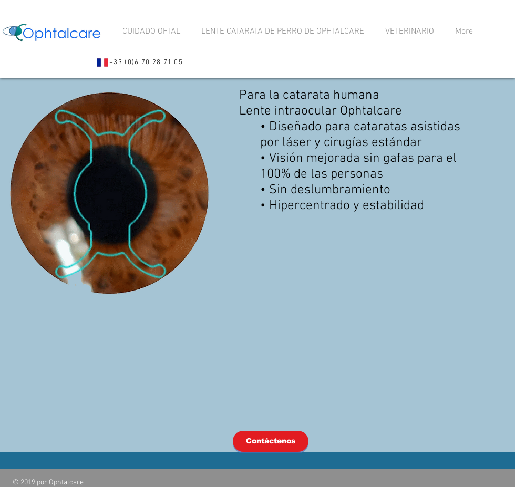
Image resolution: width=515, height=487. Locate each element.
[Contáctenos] (270, 441)
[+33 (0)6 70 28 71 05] (140, 62)
